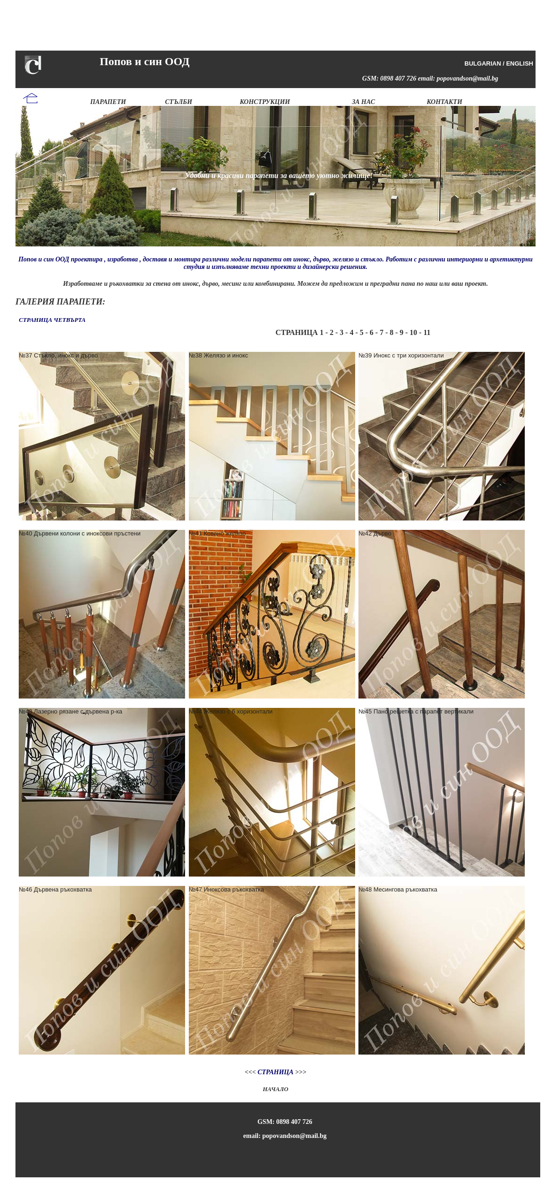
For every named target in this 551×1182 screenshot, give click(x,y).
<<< (250, 1072)
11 (427, 332)
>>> (299, 1072)
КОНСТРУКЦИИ (265, 101)
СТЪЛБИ (178, 101)
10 (412, 332)
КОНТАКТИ (444, 101)
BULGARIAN (482, 63)
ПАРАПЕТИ (108, 101)
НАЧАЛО (276, 1089)
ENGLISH (519, 63)
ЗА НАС (363, 101)
